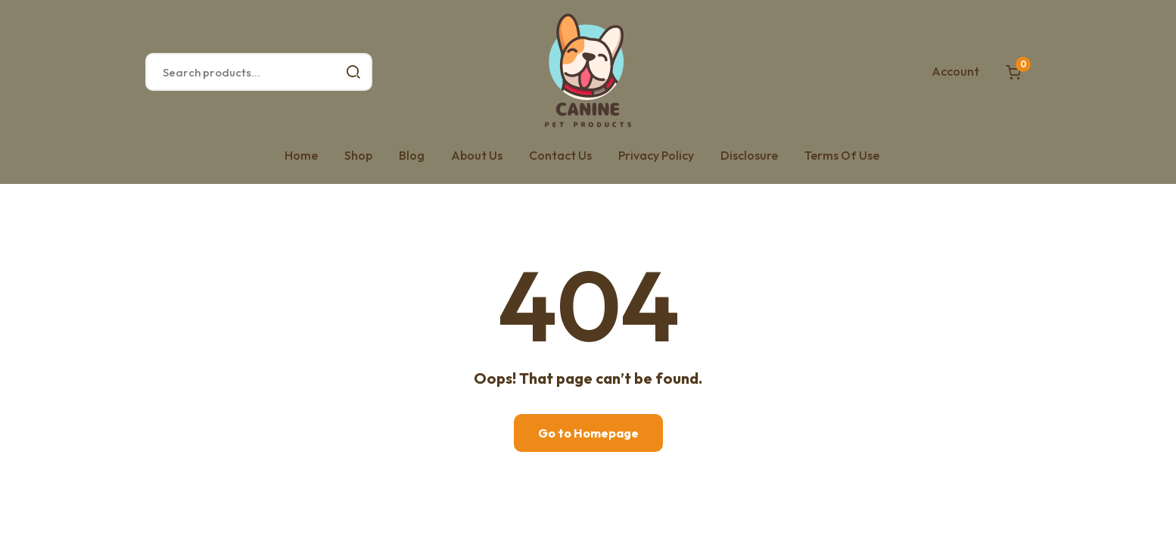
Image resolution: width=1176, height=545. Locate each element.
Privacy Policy (656, 155)
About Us (476, 155)
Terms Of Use (841, 155)
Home (301, 155)
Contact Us (560, 155)
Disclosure (749, 155)
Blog (412, 155)
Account (955, 71)
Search (353, 72)
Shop (358, 155)
